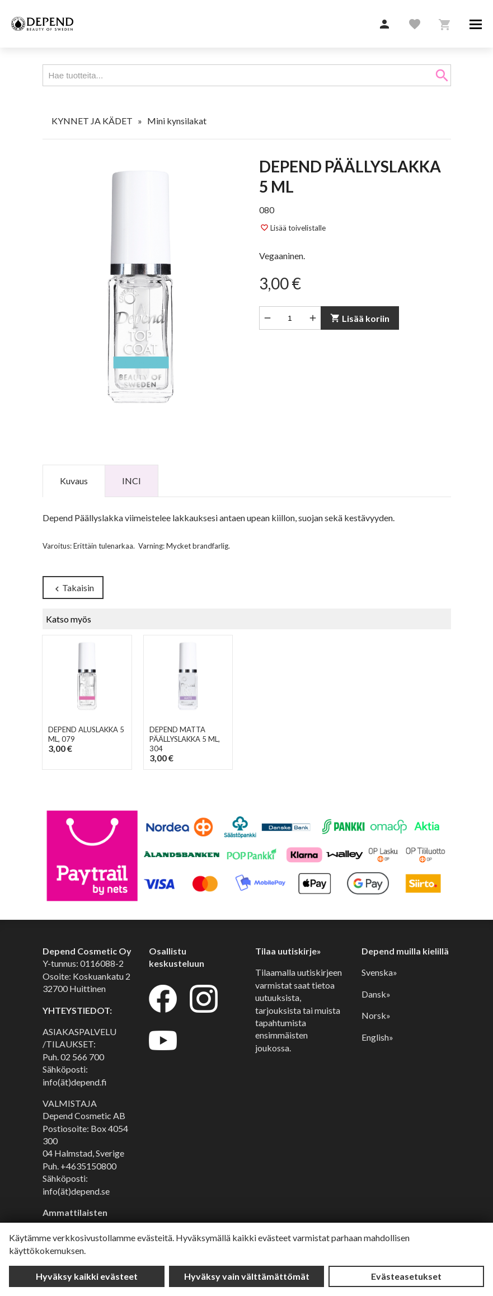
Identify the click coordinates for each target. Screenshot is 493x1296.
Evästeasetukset (406, 1276)
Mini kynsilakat (176, 120)
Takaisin (72, 588)
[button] (384, 25)
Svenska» (379, 972)
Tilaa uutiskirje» (288, 951)
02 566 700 (82, 1056)
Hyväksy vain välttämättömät (246, 1276)
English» (377, 1037)
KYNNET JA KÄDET (92, 120)
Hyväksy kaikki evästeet (87, 1276)
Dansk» (376, 994)
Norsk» (376, 1015)
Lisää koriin (359, 318)
